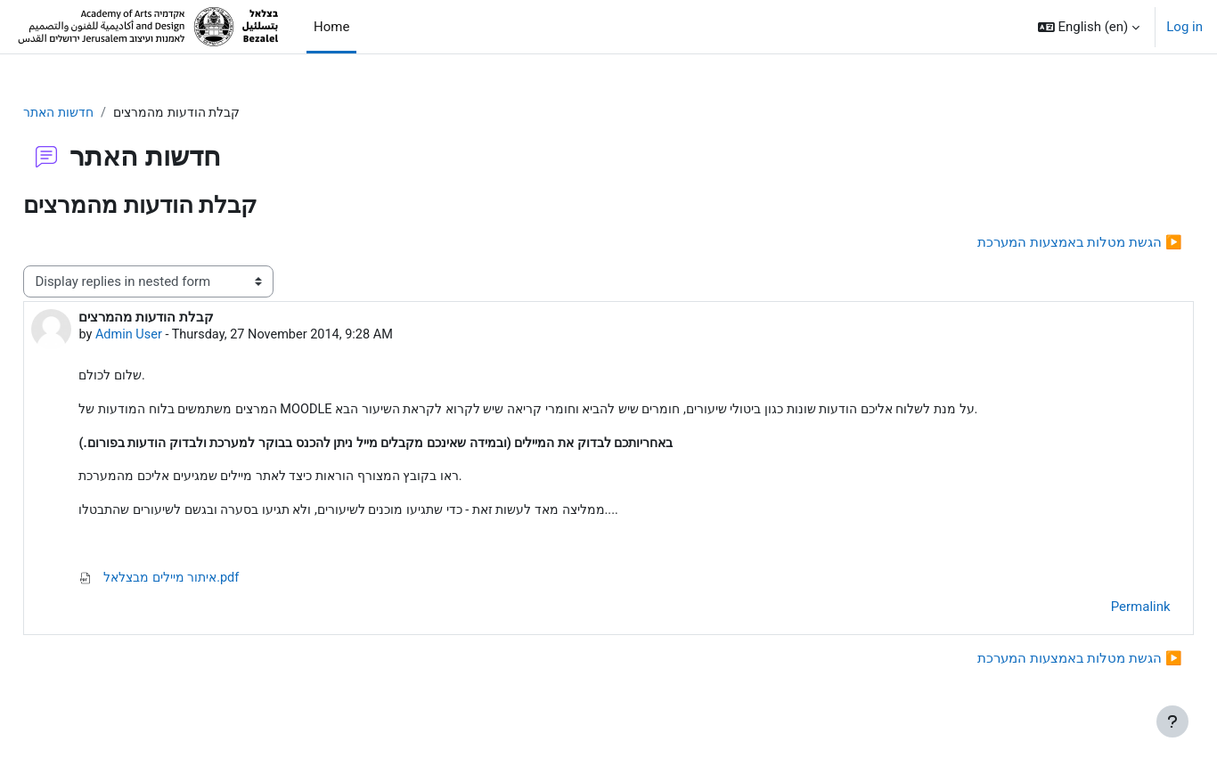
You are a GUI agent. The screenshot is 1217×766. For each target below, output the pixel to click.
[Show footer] (1172, 721)
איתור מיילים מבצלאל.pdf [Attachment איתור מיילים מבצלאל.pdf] (203, 583)
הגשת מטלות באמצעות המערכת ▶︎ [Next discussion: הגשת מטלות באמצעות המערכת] (1039, 243)
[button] (1089, 26)
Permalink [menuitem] (1101, 614)
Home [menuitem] (331, 27)
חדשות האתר (101, 113)
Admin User (170, 337)
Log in (1184, 27)
